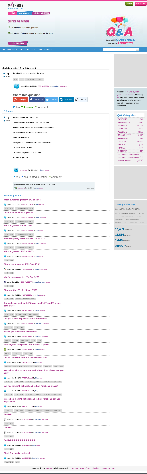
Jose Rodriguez (39, 282)
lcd (21, 79)
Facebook (36, 99)
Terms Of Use (85, 468)
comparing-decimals (34, 79)
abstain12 (55, 86)
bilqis (37, 362)
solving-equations (127, 209)
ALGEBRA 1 (122, 125)
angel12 (38, 217)
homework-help (119, 219)
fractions (33, 314)
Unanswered (12, 49)
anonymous (37, 419)
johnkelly (35, 458)
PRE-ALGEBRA (124, 122)
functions (141, 213)
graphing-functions (32, 366)
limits (125, 222)
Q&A (3, 49)
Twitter (51, 99)
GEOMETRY (122, 129)
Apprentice (63, 86)
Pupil (41, 362)
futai (37, 230)
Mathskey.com (133, 92)
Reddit (80, 99)
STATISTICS (122, 145)
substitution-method (133, 222)
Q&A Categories (126, 115)
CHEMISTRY (122, 151)
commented (21, 188)
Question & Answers (125, 95)
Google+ (19, 99)
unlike (15, 340)
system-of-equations (125, 213)
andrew (37, 349)
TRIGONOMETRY (124, 135)
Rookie (48, 282)
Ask (118, 97)
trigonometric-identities (132, 219)
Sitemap (75, 468)
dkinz (37, 243)
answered (23, 170)
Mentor (47, 170)
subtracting (21, 314)
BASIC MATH (123, 119)
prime (18, 299)
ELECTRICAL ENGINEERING (128, 157)
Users (34, 49)
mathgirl (37, 269)
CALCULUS (122, 141)
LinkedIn (65, 99)
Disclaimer (96, 468)
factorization (29, 299)
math (116, 216)
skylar (37, 295)
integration (118, 222)
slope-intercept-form (127, 216)
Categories (24, 49)
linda (37, 204)
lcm (15, 79)
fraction (8, 327)
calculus (142, 222)
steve (37, 188)
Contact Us (106, 468)
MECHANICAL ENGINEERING (129, 154)
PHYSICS (121, 148)
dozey (42, 170)
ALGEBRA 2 (122, 132)
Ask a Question (45, 49)
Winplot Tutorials (124, 161)
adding (7, 340)
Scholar (41, 188)
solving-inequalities (13, 366)
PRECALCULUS (123, 138)
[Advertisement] (50, 59)
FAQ (113, 468)
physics (139, 216)
